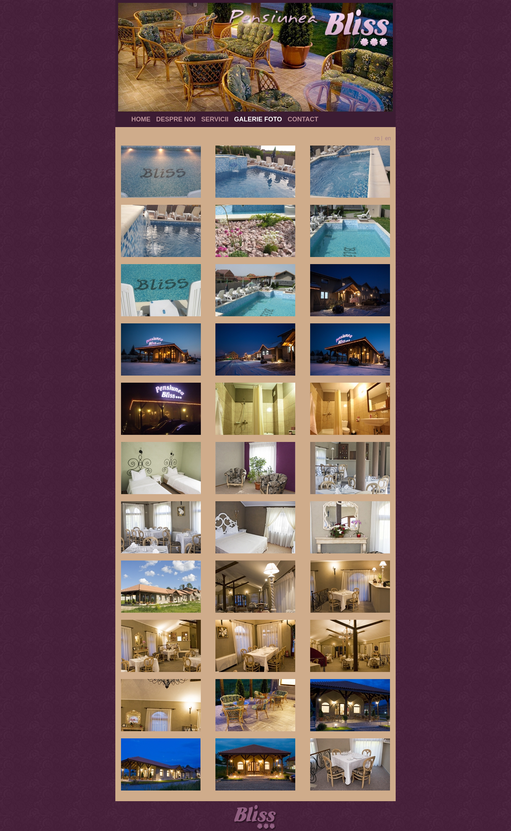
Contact (302, 119)
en (388, 138)
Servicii (215, 119)
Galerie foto (258, 119)
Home (140, 119)
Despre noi (176, 119)
